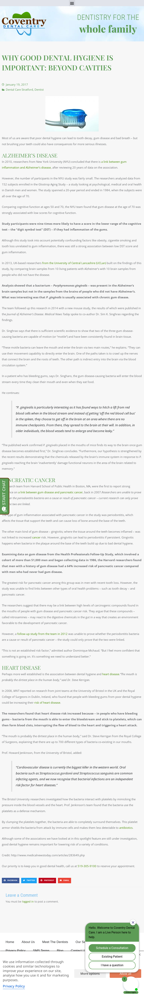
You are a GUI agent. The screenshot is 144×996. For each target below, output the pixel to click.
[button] (72, 3)
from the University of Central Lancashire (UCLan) (74, 263)
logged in (28, 901)
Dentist (39, 89)
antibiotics (126, 828)
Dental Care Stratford (19, 89)
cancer (36, 537)
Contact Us (78, 950)
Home (10, 942)
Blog (60, 950)
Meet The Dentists (55, 942)
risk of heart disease (47, 702)
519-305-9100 (87, 866)
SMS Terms (41, 950)
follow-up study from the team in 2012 (42, 634)
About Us (28, 942)
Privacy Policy (16, 950)
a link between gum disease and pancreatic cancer (50, 492)
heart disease (110, 674)
